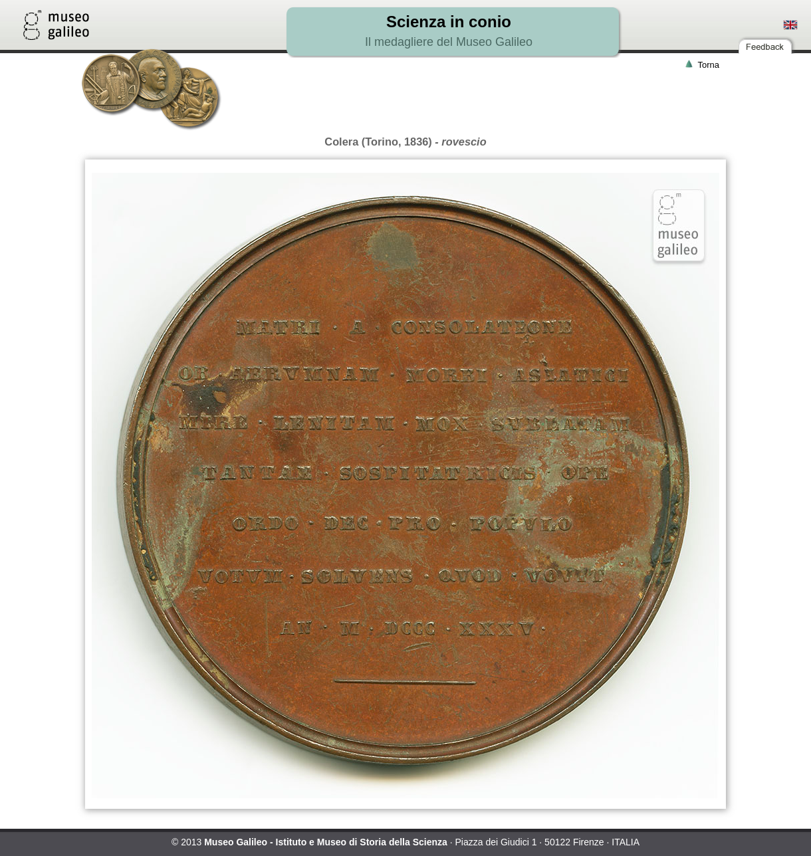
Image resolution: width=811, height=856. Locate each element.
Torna (708, 65)
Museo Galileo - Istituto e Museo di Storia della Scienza (325, 842)
